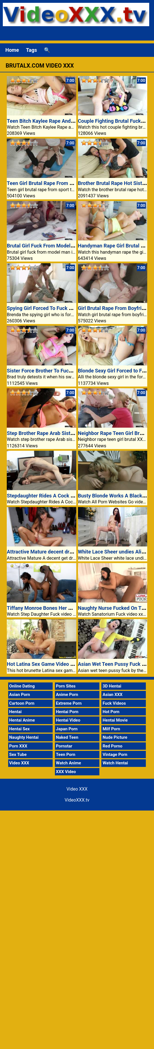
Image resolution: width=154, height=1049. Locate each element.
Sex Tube (18, 754)
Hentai (15, 711)
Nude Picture (114, 737)
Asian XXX (112, 694)
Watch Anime (68, 762)
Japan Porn (67, 728)
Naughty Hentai (24, 737)
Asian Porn (19, 694)
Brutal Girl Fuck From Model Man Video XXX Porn (63, 246)
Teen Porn (65, 754)
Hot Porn (110, 711)
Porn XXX (18, 746)
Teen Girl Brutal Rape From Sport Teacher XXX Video (67, 183)
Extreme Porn (69, 703)
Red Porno (112, 746)
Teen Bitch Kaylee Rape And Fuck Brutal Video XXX (65, 121)
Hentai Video (68, 720)
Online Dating (22, 686)
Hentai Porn (67, 711)
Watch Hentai (115, 762)
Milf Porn (111, 728)
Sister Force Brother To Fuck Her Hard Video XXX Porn (68, 371)
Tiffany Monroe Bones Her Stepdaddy (49, 608)
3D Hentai (111, 686)
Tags (31, 50)
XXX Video (66, 771)
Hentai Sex (19, 728)
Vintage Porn (114, 754)
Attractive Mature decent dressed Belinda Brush (61, 552)
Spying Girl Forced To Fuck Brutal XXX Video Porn (63, 308)
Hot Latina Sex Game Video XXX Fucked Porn (58, 664)
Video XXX (19, 762)
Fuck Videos (114, 703)
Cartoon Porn (22, 703)
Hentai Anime (22, 720)
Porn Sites (66, 686)
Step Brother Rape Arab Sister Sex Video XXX (58, 433)
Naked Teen (67, 737)
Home (12, 50)
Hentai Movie (115, 720)
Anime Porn (67, 694)
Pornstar (64, 746)
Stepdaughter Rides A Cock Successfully (53, 496)
